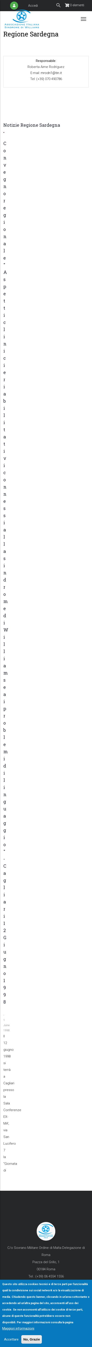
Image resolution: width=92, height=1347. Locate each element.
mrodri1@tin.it (51, 73)
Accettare (11, 1339)
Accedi (33, 5)
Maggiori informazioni (18, 1328)
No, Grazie (31, 1339)
